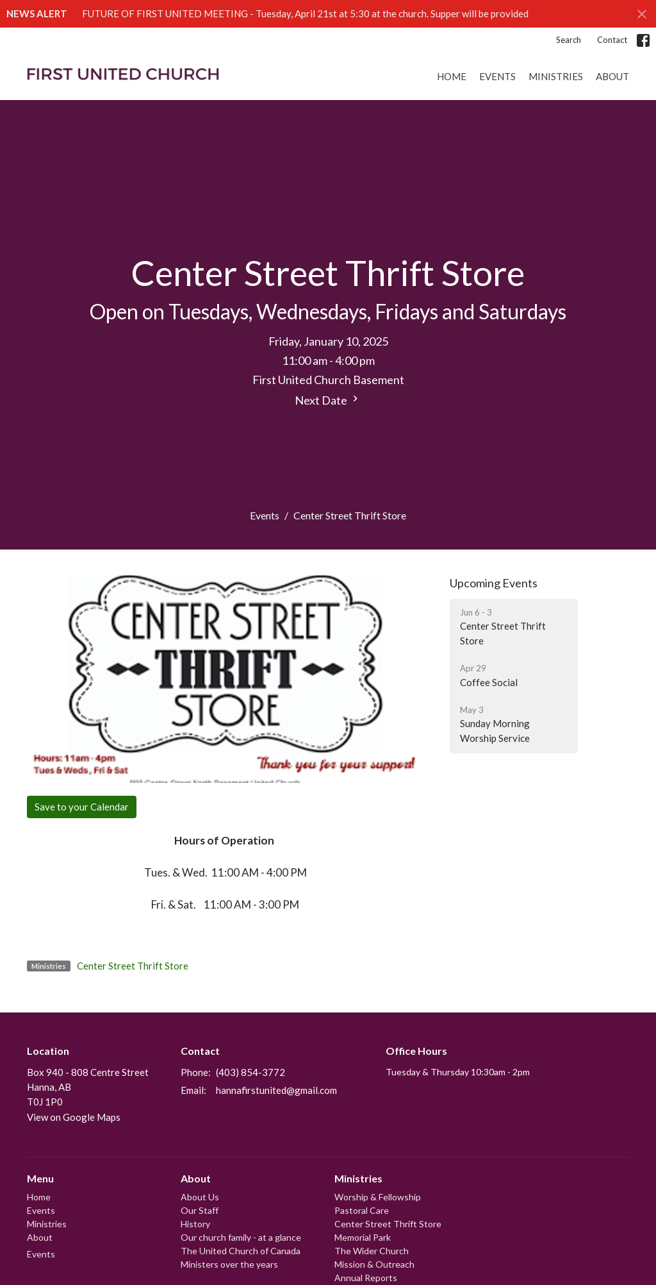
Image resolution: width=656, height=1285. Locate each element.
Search (568, 40)
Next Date (328, 399)
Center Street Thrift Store (132, 965)
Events (497, 76)
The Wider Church (371, 1250)
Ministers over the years (229, 1264)
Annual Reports (365, 1277)
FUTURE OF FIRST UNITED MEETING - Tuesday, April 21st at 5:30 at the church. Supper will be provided (305, 13)
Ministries (556, 76)
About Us (200, 1196)
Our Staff (199, 1210)
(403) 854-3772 (250, 1072)
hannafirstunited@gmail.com (276, 1090)
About (612, 76)
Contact (612, 40)
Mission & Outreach (374, 1264)
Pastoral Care (361, 1210)
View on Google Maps (73, 1117)
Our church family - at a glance (241, 1237)
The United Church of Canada (240, 1250)
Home (451, 76)
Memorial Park (362, 1237)
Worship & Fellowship (377, 1196)
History (195, 1223)
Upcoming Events (493, 583)
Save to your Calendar (82, 806)
